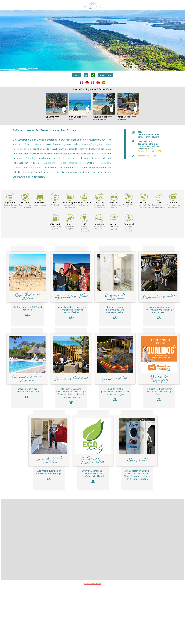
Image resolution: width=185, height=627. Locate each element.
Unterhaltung (35, 167)
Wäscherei (18, 167)
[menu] (76, 75)
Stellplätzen (101, 153)
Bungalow (31, 158)
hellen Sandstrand (22, 149)
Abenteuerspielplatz (71, 162)
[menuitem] (76, 75)
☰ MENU (76, 75)
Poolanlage (65, 158)
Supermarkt (50, 162)
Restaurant (104, 162)
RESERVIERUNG (105, 75)
